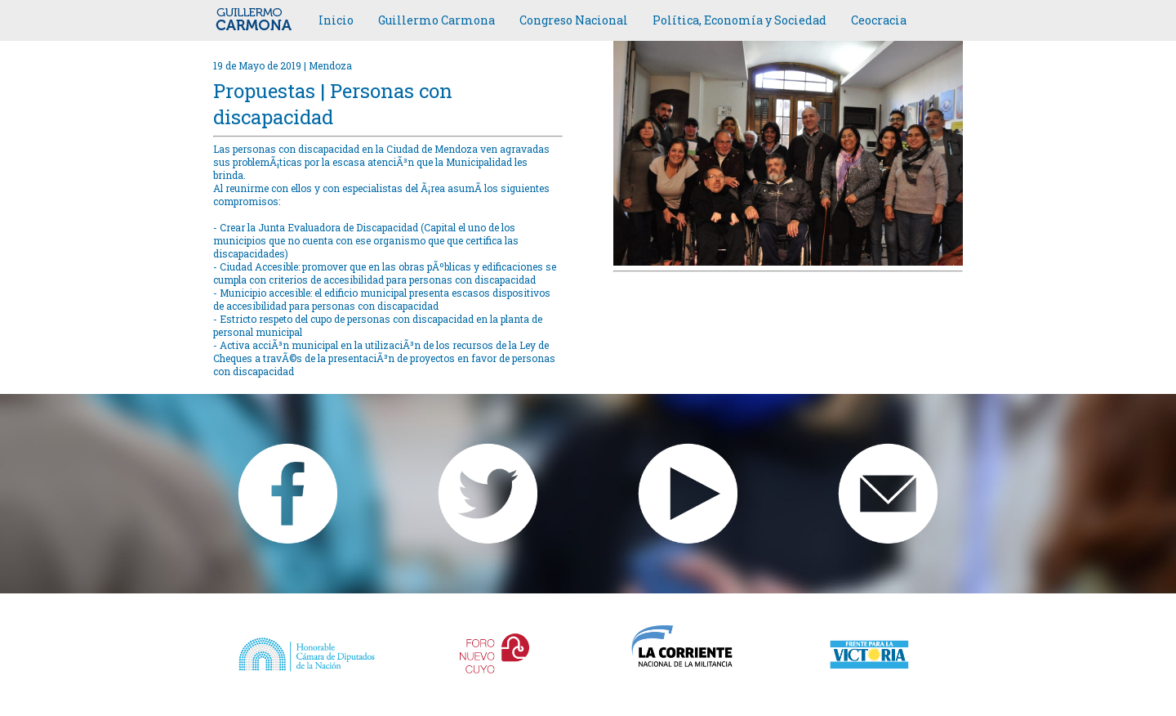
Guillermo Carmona (436, 20)
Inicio (336, 20)
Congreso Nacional (573, 20)
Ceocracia (878, 20)
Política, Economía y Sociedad (739, 20)
